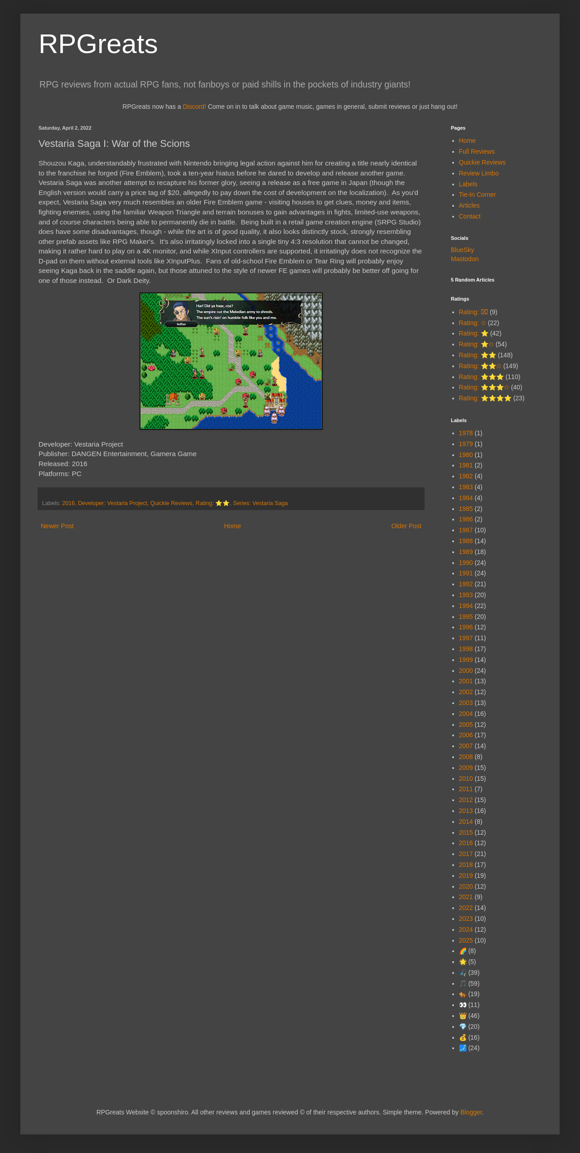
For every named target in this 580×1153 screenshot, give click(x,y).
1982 (466, 476)
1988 (466, 541)
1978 (466, 433)
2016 (68, 503)
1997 (466, 638)
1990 (466, 562)
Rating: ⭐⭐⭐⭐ (485, 398)
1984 (466, 497)
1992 (466, 584)
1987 (466, 530)
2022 (466, 907)
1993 (466, 594)
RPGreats (98, 44)
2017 (466, 853)
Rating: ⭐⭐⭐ (481, 376)
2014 (466, 821)
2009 (466, 767)
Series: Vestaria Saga (260, 503)
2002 (466, 692)
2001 (466, 681)
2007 (466, 745)
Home (232, 526)
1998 (466, 648)
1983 (466, 487)
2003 (466, 702)
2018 (466, 864)
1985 (466, 508)
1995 (466, 616)
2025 (466, 940)
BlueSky (462, 249)
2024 (466, 929)
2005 (466, 724)
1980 (466, 454)
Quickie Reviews (171, 503)
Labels (468, 184)
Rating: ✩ (472, 322)
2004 (466, 713)
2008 (466, 756)
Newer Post (57, 526)
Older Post (406, 526)
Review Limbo (479, 173)
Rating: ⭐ (473, 333)
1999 (466, 659)
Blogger (471, 1112)
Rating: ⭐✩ (476, 344)
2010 (466, 778)
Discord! (194, 106)
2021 (466, 896)
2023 (466, 918)
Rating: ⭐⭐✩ (480, 366)
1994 (466, 605)
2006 (466, 735)
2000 (466, 670)
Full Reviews (477, 151)
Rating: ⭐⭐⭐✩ (484, 387)
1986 (466, 519)
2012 (466, 799)
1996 (466, 627)
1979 (466, 444)
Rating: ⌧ (473, 312)
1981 (466, 465)
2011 (466, 789)
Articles (469, 205)
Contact (470, 216)
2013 (466, 810)
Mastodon (464, 259)
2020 (466, 886)
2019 (466, 875)
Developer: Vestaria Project (112, 503)
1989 (466, 551)
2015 (466, 832)
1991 (466, 573)
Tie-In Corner (477, 194)
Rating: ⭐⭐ (213, 503)
